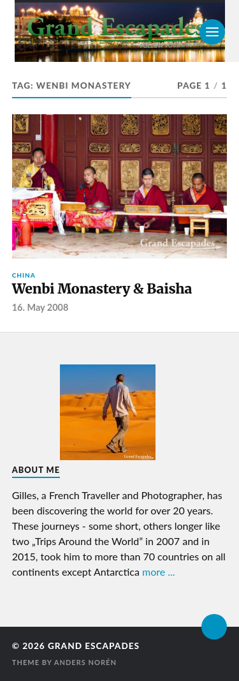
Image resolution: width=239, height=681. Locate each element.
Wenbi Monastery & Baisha (102, 288)
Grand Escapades (94, 646)
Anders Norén (85, 662)
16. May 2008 (40, 307)
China (24, 275)
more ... (158, 571)
